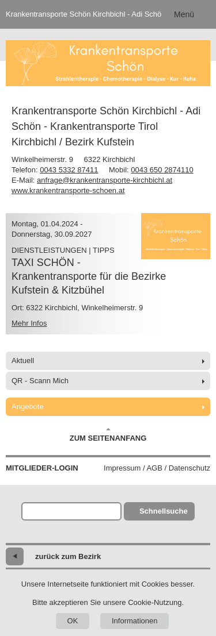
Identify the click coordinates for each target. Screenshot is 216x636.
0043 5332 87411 (69, 169)
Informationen (135, 620)
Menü (184, 14)
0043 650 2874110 (162, 169)
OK (72, 620)
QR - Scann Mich (40, 380)
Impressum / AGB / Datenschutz (157, 468)
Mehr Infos (29, 323)
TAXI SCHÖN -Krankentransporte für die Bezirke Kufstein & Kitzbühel (89, 276)
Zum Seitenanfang (108, 434)
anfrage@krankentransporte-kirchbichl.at (104, 180)
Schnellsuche (163, 511)
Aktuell (23, 360)
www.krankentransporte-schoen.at (68, 190)
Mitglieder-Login (42, 468)
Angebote (28, 406)
